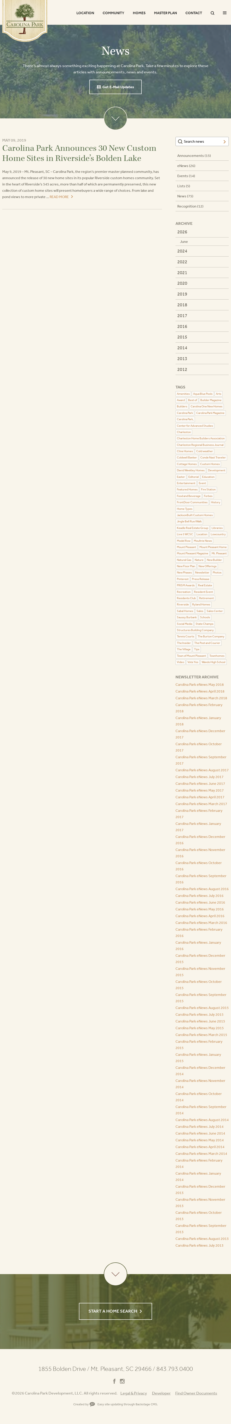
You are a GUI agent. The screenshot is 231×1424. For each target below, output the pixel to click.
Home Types (184, 509)
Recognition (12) (190, 206)
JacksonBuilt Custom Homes (195, 515)
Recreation (184, 592)
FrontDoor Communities (192, 502)
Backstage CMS (146, 1404)
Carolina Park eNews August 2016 (202, 889)
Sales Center (215, 611)
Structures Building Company (195, 630)
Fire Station (208, 489)
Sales (199, 611)
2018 (182, 304)
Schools (205, 617)
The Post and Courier (207, 643)
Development (216, 470)
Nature (199, 560)
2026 (182, 231)
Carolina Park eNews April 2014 (200, 1146)
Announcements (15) (194, 155)
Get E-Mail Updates (118, 87)
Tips (196, 649)
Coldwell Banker (187, 457)
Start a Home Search (112, 1311)
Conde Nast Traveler (213, 457)
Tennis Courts (185, 636)
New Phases (184, 572)
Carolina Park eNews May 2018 (200, 684)
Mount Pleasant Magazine (192, 553)
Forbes (208, 496)
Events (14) (186, 176)
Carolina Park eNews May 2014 (200, 1140)
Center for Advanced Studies (195, 426)
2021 (182, 272)
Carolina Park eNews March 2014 (201, 1153)
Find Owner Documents (196, 1392)
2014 (182, 347)
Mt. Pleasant (219, 553)
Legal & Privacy (133, 1392)
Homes (139, 13)
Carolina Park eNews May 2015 (200, 1028)
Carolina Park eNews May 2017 (200, 790)
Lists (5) (183, 186)
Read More (59, 196)
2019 (182, 293)
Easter (181, 477)
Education (208, 477)
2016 (182, 326)
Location (85, 13)
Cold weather (204, 451)
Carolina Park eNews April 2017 (200, 797)
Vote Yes (192, 662)
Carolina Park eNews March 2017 (201, 803)
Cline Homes (185, 451)
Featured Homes (187, 489)
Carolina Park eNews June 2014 (200, 1133)
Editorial (193, 477)
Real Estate (205, 585)
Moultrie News (203, 541)
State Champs (204, 624)
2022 (182, 261)
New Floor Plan (186, 566)
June (184, 241)
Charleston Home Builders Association (201, 438)
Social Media (184, 624)
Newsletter (202, 572)
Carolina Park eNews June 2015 (200, 1021)
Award (181, 400)
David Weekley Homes (191, 470)
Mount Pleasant (186, 547)
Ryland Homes (201, 604)
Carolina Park (24, 21)
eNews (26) (186, 165)
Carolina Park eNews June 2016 (200, 902)
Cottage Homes (187, 464)
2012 (182, 369)
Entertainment (186, 483)
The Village (184, 649)
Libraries (217, 528)
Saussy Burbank (187, 617)
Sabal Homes (185, 611)
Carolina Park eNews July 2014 (200, 1126)
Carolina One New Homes (206, 406)
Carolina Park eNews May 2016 (200, 909)
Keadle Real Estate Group (192, 528)
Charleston (184, 432)
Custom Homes (210, 464)
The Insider (184, 643)
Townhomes (216, 656)
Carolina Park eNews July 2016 (200, 895)
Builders (182, 406)
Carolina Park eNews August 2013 (202, 1238)
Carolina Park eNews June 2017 (200, 783)
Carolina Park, (185, 419)
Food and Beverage (189, 496)
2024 (182, 250)
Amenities (183, 394)
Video (180, 662)
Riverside (183, 604)
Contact (193, 13)
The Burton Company (211, 636)
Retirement (206, 598)
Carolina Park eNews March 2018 (201, 698)
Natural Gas (184, 560)
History (215, 502)
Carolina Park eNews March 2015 (201, 1034)
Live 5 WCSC (185, 534)
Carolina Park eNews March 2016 (201, 922)
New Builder (214, 560)
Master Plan (165, 13)
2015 (182, 336)
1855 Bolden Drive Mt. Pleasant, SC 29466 (96, 1368)
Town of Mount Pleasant (191, 656)
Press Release (200, 579)
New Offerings (208, 566)
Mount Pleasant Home (213, 547)
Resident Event (203, 592)
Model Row (183, 541)
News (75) (185, 196)
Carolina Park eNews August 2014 (202, 1119)
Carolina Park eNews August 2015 (202, 1007)
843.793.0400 (174, 1368)
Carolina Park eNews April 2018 (200, 691)
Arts (218, 394)
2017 (182, 315)
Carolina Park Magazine (210, 413)
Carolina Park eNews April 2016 (200, 916)
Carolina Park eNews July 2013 (200, 1245)
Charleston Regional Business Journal (200, 445)
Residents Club (186, 598)
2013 (182, 358)
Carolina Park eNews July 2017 (200, 776)
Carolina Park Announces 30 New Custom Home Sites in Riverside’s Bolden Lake (79, 153)
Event (202, 483)
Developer (161, 1392)
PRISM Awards (186, 585)
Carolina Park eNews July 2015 (200, 1014)
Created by (84, 1404)
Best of (192, 400)
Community (113, 13)
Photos (217, 572)
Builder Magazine (211, 400)
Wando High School (213, 662)
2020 (182, 283)
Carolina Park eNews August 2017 (202, 770)
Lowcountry (218, 534)
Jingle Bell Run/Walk (189, 521)
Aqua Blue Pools (203, 394)
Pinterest (183, 579)
